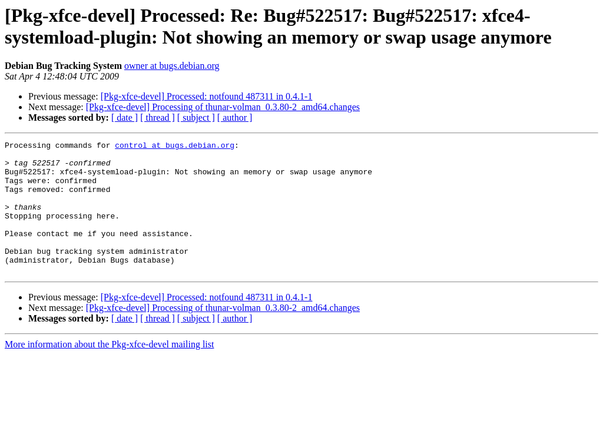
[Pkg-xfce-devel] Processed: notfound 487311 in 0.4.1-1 (207, 96)
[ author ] (235, 117)
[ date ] (124, 117)
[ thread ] (157, 117)
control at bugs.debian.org (174, 146)
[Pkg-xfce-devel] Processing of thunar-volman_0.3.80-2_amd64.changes (223, 107)
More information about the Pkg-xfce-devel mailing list (109, 371)
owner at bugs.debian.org (171, 66)
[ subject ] (196, 117)
